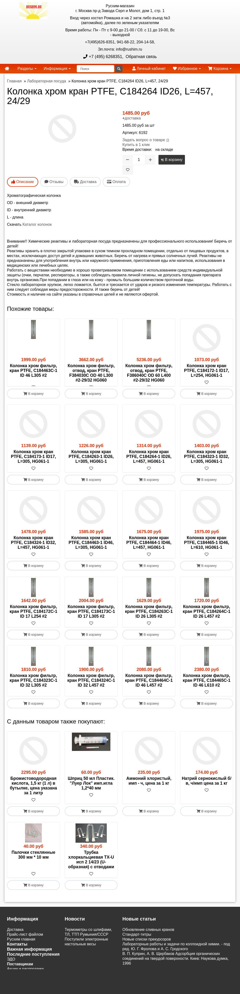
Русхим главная (21, 944)
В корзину (171, 160)
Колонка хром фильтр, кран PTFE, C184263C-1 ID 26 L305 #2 (149, 616)
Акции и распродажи (25, 974)
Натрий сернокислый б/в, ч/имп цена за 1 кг (206, 785)
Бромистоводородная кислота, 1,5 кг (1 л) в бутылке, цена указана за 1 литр (33, 790)
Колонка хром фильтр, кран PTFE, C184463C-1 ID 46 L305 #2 (33, 370)
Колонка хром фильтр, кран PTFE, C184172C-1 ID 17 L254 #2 (33, 616)
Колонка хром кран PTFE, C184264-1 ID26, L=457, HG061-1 (148, 461)
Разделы (27, 68)
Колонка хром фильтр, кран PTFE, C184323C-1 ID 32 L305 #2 (33, 685)
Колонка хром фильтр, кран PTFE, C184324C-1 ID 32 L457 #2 (91, 685)
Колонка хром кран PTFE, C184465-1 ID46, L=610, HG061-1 (206, 547)
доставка (133, 118)
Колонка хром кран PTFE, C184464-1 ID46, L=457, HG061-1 (148, 547)
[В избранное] (127, 170)
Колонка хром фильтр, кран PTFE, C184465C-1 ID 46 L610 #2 (206, 685)
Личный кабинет (149, 68)
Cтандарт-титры (136, 939)
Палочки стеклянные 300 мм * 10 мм (33, 859)
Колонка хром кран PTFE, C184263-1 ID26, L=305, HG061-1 (91, 461)
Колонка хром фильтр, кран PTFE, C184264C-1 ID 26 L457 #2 (206, 616)
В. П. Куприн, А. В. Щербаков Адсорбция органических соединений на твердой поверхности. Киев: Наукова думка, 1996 (175, 963)
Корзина (220, 68)
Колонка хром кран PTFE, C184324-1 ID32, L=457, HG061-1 (33, 547)
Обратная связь (141, 56)
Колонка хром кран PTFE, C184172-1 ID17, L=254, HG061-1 (206, 370)
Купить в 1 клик (136, 145)
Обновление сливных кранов (148, 934)
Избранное (187, 68)
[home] (7, 68)
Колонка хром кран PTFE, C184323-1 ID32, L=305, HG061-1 (206, 461)
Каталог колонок (36, 224)
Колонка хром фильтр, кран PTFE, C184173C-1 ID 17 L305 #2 (91, 616)
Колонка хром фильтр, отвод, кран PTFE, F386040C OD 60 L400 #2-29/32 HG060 (148, 373)
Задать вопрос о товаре (143, 140)
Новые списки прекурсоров (146, 944)
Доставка (15, 934)
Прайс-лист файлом (25, 939)
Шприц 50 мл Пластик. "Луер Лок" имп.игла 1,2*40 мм (91, 788)
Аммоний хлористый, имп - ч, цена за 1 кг (148, 785)
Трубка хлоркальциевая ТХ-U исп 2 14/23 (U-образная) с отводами (91, 864)
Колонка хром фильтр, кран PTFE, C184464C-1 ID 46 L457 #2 (149, 685)
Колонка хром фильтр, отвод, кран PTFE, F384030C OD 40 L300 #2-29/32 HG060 (91, 373)
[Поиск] (95, 68)
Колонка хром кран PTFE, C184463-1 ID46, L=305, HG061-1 (91, 547)
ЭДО (11, 964)
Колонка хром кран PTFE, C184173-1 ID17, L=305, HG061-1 (33, 461)
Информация (57, 68)
